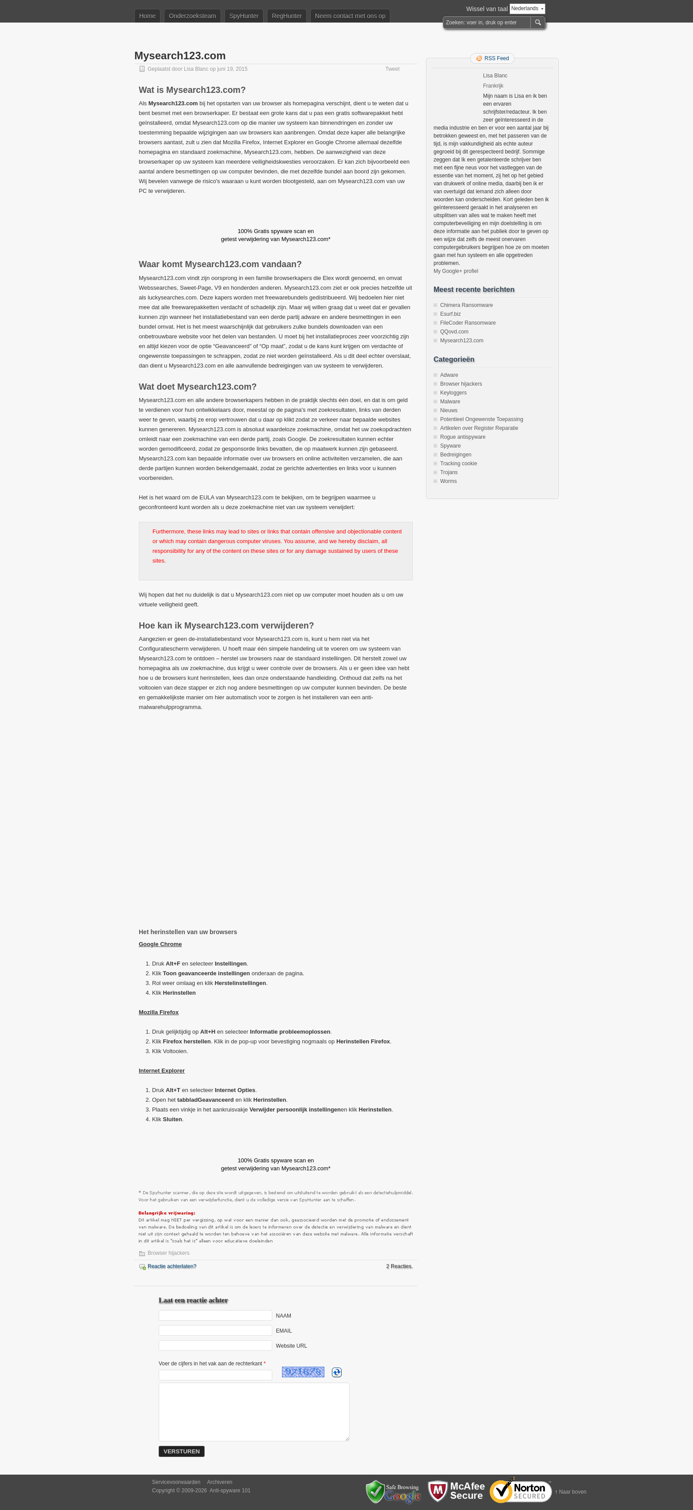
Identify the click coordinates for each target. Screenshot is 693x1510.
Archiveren (219, 1482)
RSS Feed (496, 58)
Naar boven (572, 1492)
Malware (450, 402)
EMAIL (284, 1330)
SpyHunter (244, 15)
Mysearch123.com (462, 340)
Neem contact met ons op (350, 15)
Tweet (392, 69)
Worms (448, 481)
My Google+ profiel (456, 271)
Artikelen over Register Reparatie (479, 428)
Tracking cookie (458, 463)
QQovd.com (454, 332)
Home (147, 15)
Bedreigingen (456, 455)
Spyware (450, 446)
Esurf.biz (450, 314)
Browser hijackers (169, 1253)
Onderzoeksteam (192, 15)
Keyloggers (453, 393)
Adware (449, 375)
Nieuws (448, 410)
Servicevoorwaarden (176, 1482)
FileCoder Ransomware (468, 323)
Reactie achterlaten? (172, 1266)
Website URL (291, 1345)
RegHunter (287, 15)
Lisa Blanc (196, 69)
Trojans (449, 472)
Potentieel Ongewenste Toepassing (481, 419)
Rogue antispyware (463, 437)
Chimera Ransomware (466, 305)
